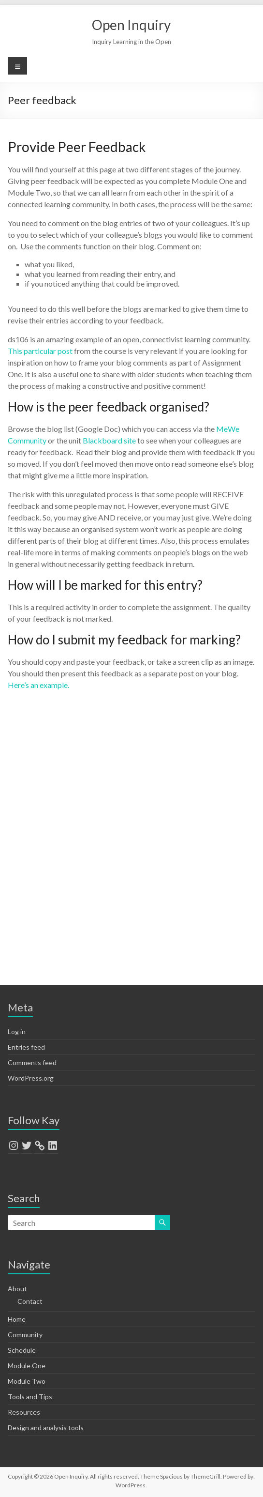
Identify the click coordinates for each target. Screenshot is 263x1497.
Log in (17, 1031)
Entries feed (26, 1047)
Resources (24, 1412)
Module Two (26, 1381)
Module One (26, 1365)
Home (17, 1319)
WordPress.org (31, 1078)
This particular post (40, 350)
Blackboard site (109, 440)
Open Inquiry (131, 24)
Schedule (22, 1350)
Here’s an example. (38, 684)
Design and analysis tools (46, 1427)
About (17, 1288)
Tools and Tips (30, 1396)
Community (25, 1334)
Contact (30, 1301)
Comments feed (32, 1062)
